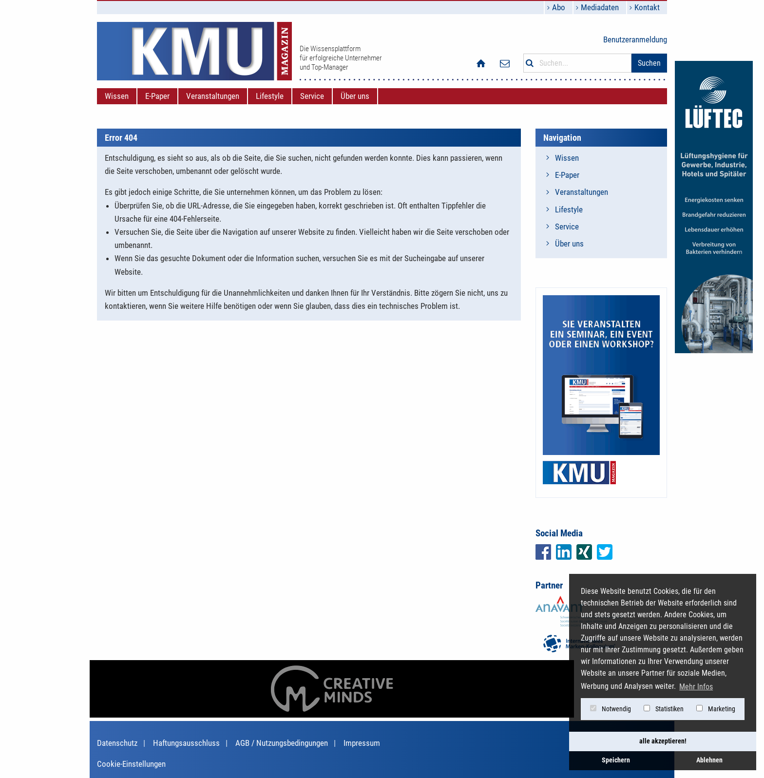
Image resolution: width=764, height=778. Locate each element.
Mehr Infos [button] (696, 686)
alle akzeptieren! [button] (663, 741)
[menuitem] (116, 96)
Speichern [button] (616, 760)
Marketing (715, 709)
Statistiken (664, 709)
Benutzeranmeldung (635, 39)
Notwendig (610, 709)
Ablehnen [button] (709, 760)
